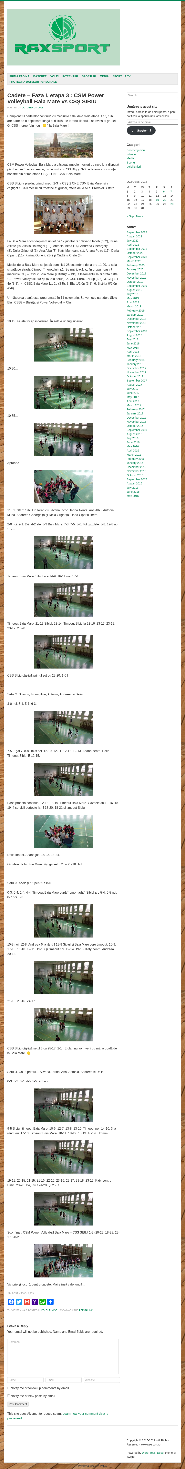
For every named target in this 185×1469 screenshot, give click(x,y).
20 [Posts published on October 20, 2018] (164, 199)
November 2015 (136, 471)
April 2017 (133, 401)
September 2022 (137, 232)
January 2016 (135, 462)
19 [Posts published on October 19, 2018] (157, 199)
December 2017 (136, 368)
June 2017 (133, 392)
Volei (54, 76)
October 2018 (135, 327)
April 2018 (133, 351)
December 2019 (136, 273)
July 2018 (133, 339)
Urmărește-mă (141, 130)
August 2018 (134, 335)
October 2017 (135, 376)
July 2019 (133, 294)
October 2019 (135, 281)
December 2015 (136, 467)
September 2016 (137, 430)
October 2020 (135, 252)
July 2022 (133, 240)
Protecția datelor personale (33, 81)
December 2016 (136, 417)
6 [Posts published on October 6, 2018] (164, 191)
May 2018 (133, 347)
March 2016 (134, 454)
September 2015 (137, 479)
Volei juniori (49, 1310)
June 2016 (133, 442)
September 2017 (137, 380)
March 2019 (134, 306)
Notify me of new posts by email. (33, 1396)
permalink (86, 1310)
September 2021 (137, 248)
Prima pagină (19, 76)
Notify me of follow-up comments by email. (40, 1388)
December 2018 (136, 318)
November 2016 (136, 421)
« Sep (130, 216)
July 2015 (133, 487)
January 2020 (135, 269)
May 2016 (133, 446)
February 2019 (136, 310)
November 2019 (136, 277)
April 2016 (133, 450)
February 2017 (136, 409)
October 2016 (135, 425)
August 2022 (134, 236)
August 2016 (134, 434)
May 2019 (133, 298)
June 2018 (133, 343)
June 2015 (133, 491)
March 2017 (134, 405)
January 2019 (135, 314)
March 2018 (134, 355)
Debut (160, 1452)
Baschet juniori (136, 150)
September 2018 (137, 331)
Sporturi (89, 76)
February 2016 (136, 458)
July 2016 (133, 438)
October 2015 (135, 475)
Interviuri (70, 76)
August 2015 (134, 483)
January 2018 (135, 364)
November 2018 (136, 322)
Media (104, 76)
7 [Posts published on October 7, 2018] (171, 191)
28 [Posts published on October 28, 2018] (172, 203)
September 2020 (137, 257)
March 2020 (134, 261)
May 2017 (133, 397)
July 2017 (133, 388)
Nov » (139, 216)
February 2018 (136, 360)
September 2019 (137, 285)
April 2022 (133, 244)
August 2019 (134, 290)
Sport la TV (122, 76)
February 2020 (136, 265)
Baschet (39, 76)
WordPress (149, 1452)
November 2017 (136, 372)
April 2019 (133, 302)
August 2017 (134, 384)
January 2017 (135, 413)
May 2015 (133, 495)
